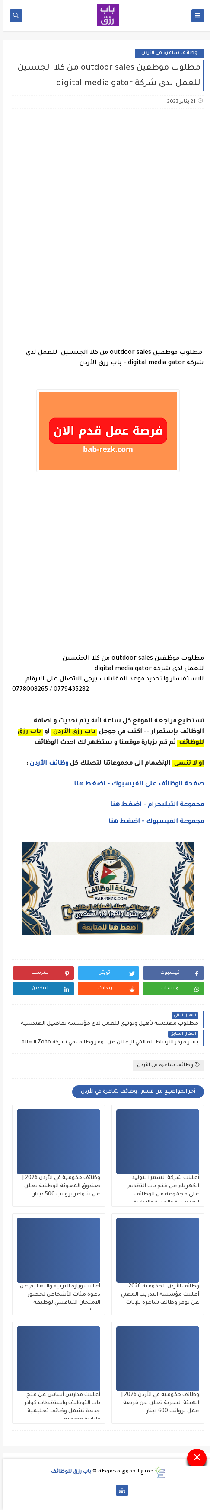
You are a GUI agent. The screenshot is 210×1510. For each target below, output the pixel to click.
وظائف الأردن (46, 763)
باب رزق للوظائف (68, 1472)
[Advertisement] (105, 229)
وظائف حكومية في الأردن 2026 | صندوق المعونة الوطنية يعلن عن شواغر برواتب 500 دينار (58, 1186)
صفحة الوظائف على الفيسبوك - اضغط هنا (136, 784)
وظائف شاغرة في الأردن (166, 53)
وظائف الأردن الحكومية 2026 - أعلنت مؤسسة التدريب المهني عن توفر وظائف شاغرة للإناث (157, 1295)
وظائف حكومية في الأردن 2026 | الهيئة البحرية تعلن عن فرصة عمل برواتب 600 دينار (157, 1403)
